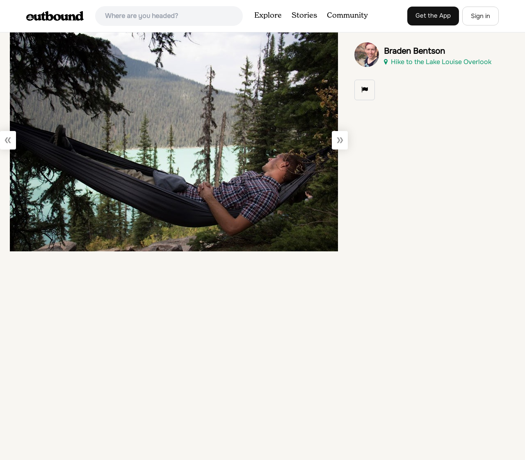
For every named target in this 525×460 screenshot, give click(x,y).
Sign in (480, 16)
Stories (304, 15)
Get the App (433, 16)
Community (347, 15)
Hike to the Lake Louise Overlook (437, 62)
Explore (268, 15)
